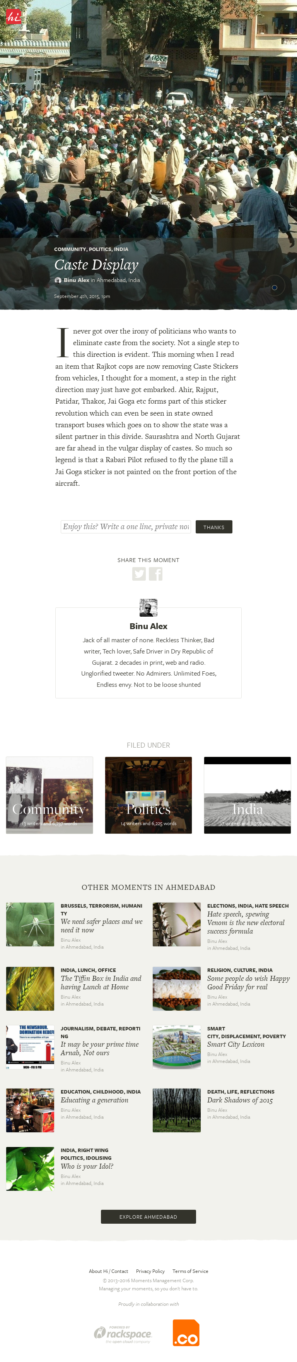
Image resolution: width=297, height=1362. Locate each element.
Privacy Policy (150, 1271)
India (121, 249)
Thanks (214, 527)
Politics (100, 249)
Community (70, 249)
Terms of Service (190, 1271)
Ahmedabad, (118, 279)
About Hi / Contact (108, 1271)
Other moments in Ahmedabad (149, 887)
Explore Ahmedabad (148, 1217)
